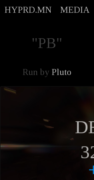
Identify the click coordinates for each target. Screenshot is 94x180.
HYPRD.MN (28, 10)
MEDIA (75, 10)
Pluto (61, 72)
